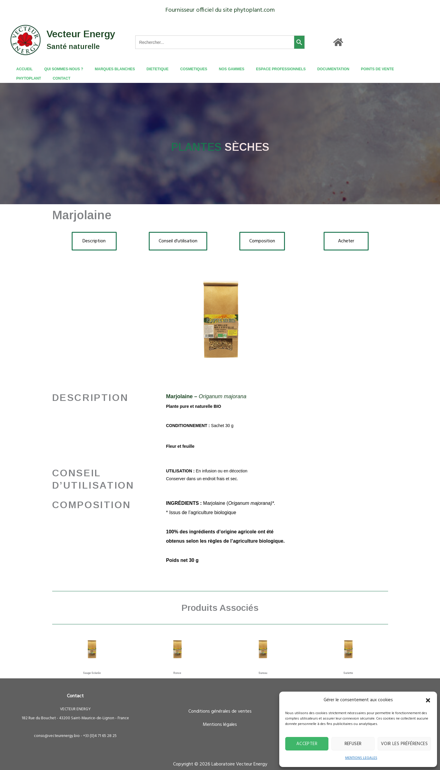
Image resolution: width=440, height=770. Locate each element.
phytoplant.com (254, 10)
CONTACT (412, 69)
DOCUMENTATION (307, 69)
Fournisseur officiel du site (198, 10)
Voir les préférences (404, 743)
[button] (428, 700)
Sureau (263, 663)
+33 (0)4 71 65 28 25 (100, 726)
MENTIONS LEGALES (361, 758)
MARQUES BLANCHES (110, 69)
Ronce (177, 663)
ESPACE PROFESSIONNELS (258, 69)
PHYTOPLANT (382, 69)
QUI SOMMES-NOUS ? (62, 69)
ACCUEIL (28, 69)
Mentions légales (220, 715)
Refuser (353, 743)
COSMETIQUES (179, 69)
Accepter (306, 743)
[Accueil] (338, 42)
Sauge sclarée (92, 663)
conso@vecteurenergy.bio (57, 726)
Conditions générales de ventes (220, 702)
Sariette (348, 663)
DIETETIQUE (148, 69)
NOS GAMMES (213, 69)
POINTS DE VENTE (346, 69)
